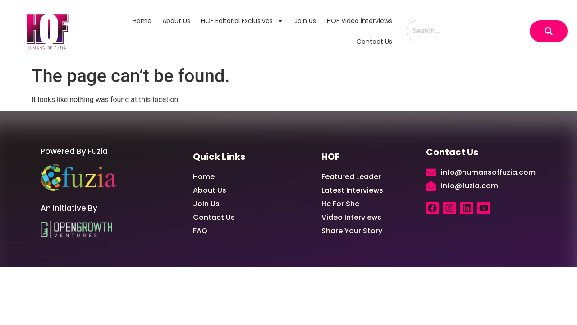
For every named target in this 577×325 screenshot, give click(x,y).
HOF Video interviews (359, 20)
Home (142, 20)
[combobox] (468, 31)
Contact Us (374, 41)
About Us (176, 20)
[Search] (549, 31)
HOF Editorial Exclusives (242, 20)
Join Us (305, 20)
